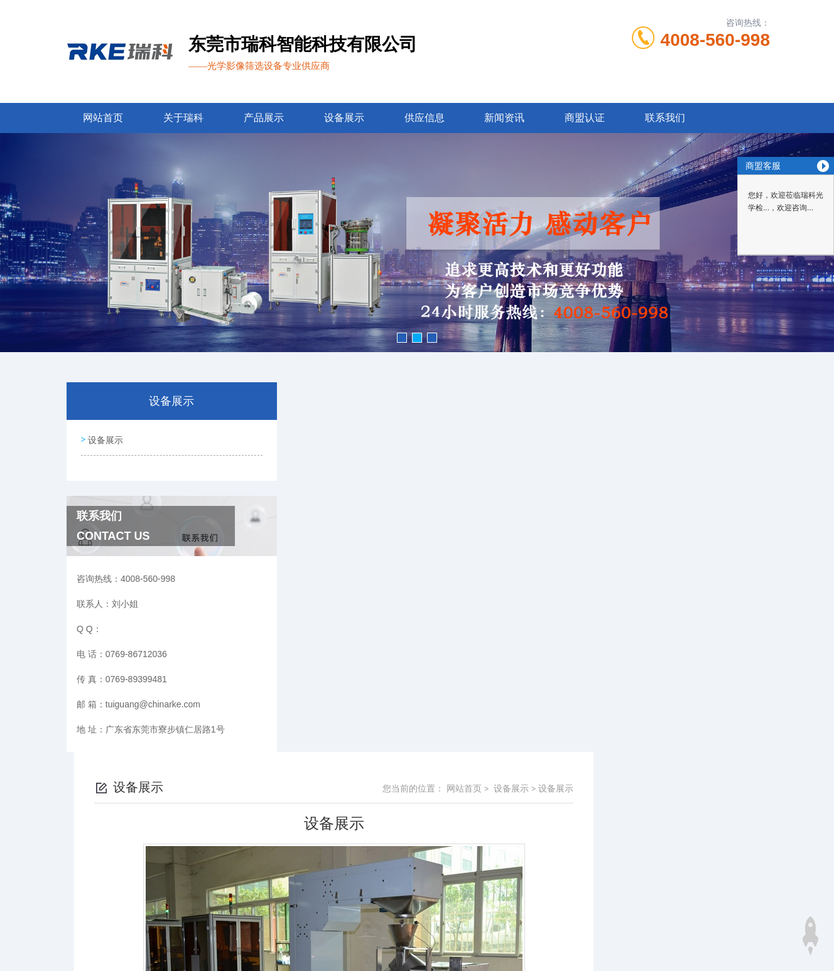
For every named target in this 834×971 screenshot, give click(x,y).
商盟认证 (585, 117)
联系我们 (665, 117)
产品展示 (264, 117)
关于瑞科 (183, 117)
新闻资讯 (504, 117)
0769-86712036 (351, 891)
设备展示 (344, 117)
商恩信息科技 (438, 951)
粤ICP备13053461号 (510, 911)
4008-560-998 (715, 40)
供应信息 (424, 117)
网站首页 (103, 117)
